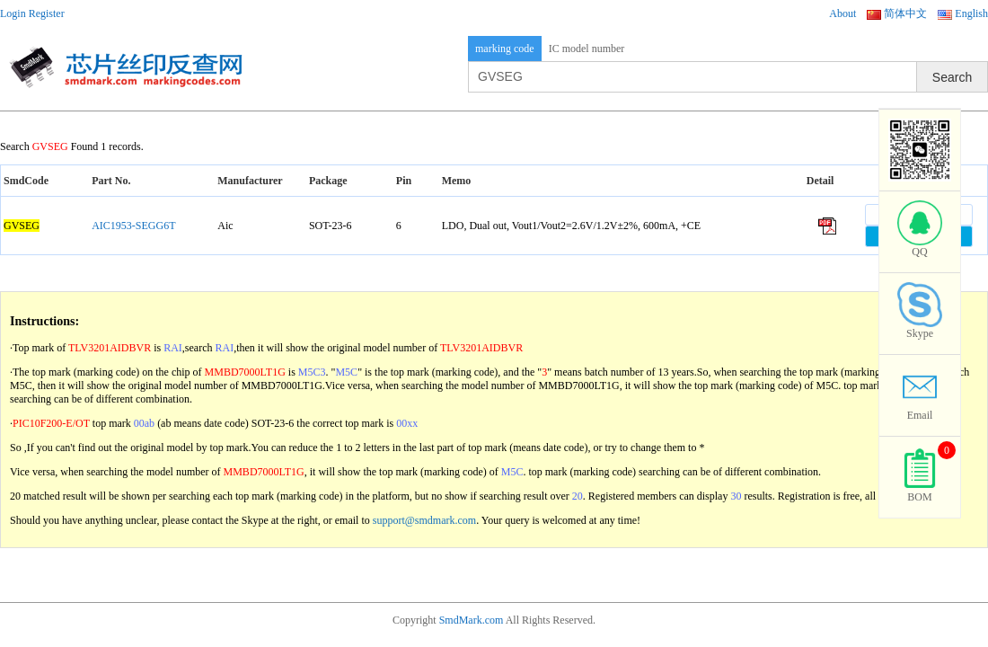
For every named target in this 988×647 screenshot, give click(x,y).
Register (47, 13)
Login (13, 13)
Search (952, 77)
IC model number (587, 48)
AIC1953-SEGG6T (133, 225)
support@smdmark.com (424, 520)
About (842, 13)
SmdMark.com (471, 620)
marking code (504, 48)
